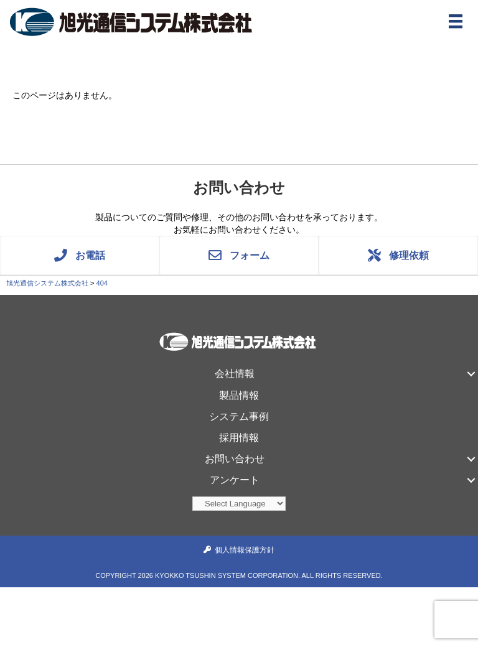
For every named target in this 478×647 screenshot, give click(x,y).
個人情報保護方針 (244, 550)
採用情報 (239, 437)
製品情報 (239, 395)
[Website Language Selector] (239, 503)
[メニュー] (456, 21)
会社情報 (235, 373)
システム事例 (239, 416)
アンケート (235, 480)
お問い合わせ (235, 459)
